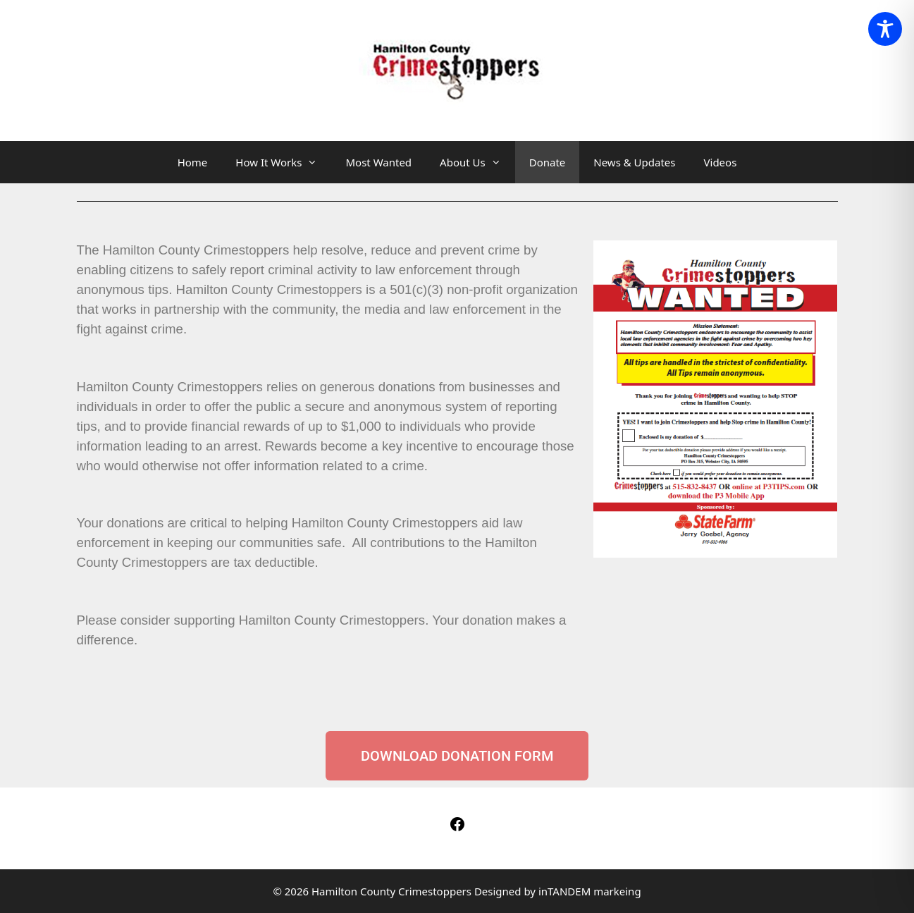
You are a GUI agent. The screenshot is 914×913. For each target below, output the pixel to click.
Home (193, 162)
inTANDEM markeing (589, 891)
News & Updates (634, 162)
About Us (477, 162)
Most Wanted (378, 162)
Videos (720, 162)
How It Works (283, 162)
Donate (547, 162)
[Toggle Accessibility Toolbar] (885, 29)
